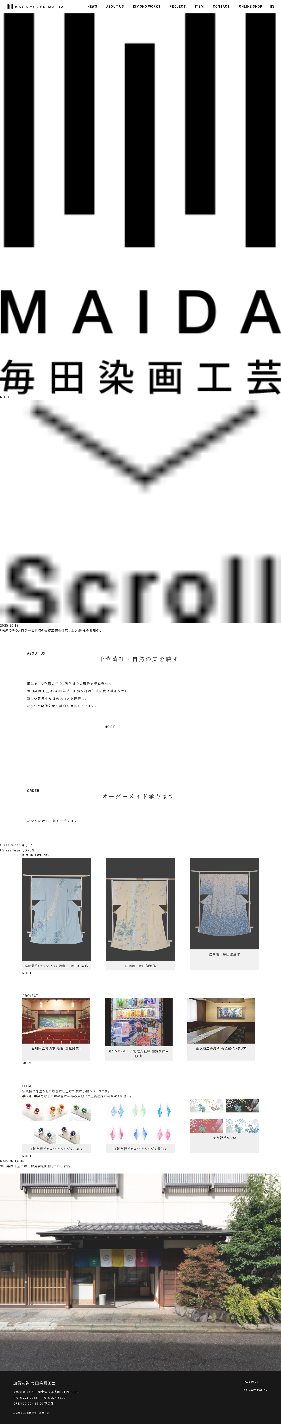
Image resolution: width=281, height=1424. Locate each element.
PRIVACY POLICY (255, 1390)
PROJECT (177, 6)
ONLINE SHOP (251, 6)
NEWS (92, 6)
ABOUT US (115, 6)
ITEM (199, 6)
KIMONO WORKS (147, 6)
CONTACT (221, 6)
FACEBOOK (250, 1381)
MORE (5, 397)
